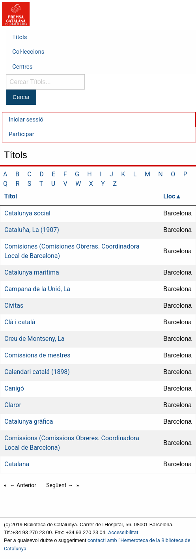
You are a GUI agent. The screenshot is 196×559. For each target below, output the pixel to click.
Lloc (169, 196)
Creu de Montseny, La (34, 338)
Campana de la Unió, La (37, 289)
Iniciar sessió (26, 119)
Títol (10, 196)
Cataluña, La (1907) (31, 230)
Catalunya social (27, 213)
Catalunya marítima (31, 272)
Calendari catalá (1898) (37, 372)
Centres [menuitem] (22, 66)
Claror (12, 405)
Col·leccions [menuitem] (28, 51)
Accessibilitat (123, 532)
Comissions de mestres (37, 355)
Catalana (16, 464)
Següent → (59, 485)
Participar (21, 134)
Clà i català (19, 322)
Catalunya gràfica (28, 421)
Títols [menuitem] (19, 37)
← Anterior (23, 485)
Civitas (13, 305)
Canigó (14, 388)
